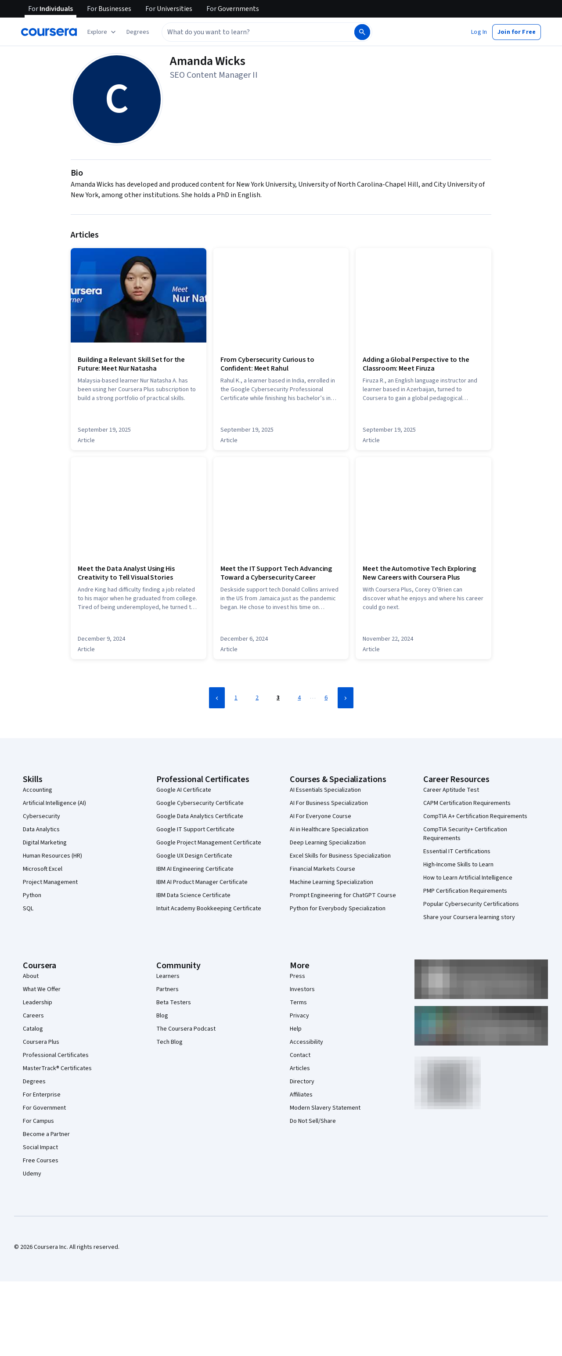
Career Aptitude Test (451, 790)
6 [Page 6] (326, 697)
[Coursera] (49, 32)
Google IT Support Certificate (195, 829)
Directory (302, 1081)
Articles (300, 1068)
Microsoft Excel (42, 869)
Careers (33, 1015)
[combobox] (248, 32)
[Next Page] (345, 697)
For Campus (38, 1121)
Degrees (34, 1081)
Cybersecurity (41, 816)
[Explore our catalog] (102, 32)
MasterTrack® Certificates (57, 1068)
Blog (162, 1015)
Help (296, 1028)
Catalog (33, 1028)
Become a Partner (46, 1134)
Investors (302, 989)
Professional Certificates (56, 1055)
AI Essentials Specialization (325, 790)
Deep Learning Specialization (328, 842)
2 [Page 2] (257, 697)
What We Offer (42, 989)
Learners (168, 976)
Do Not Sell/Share (313, 1121)
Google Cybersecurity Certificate (200, 803)
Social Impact (40, 1147)
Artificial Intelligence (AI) (54, 803)
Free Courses (40, 1160)
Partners (167, 989)
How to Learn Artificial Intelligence (467, 877)
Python (32, 895)
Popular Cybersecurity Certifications (471, 904)
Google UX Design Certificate (194, 855)
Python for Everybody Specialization (337, 908)
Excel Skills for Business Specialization (340, 855)
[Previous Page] (217, 697)
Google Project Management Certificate (208, 842)
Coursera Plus (41, 1042)
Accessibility (306, 1042)
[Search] (362, 32)
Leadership (37, 1002)
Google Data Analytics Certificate (199, 816)
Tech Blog (169, 1042)
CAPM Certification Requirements (467, 803)
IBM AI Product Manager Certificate (202, 882)
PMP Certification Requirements (465, 891)
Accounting (37, 790)
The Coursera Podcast (186, 1028)
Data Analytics (41, 829)
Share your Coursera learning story (469, 917)
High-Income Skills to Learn (458, 864)
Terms (298, 1002)
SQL (28, 908)
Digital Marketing (45, 842)
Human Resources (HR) (52, 855)
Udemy (32, 1173)
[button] (138, 32)
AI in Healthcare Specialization (329, 829)
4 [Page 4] (299, 697)
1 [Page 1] (236, 697)
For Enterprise (42, 1094)
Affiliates (301, 1094)
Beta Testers (173, 1002)
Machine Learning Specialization (331, 882)
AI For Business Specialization (329, 803)
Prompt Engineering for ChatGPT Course (343, 895)
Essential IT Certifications (456, 851)
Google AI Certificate (183, 790)
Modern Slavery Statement (325, 1108)
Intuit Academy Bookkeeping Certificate (208, 908)
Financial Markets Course (322, 869)
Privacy (299, 1015)
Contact (300, 1055)
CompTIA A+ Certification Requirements (475, 816)
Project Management (50, 882)
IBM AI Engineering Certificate (195, 869)
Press (297, 976)
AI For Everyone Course (320, 816)
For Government (44, 1108)
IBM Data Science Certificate (193, 895)
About (31, 976)
